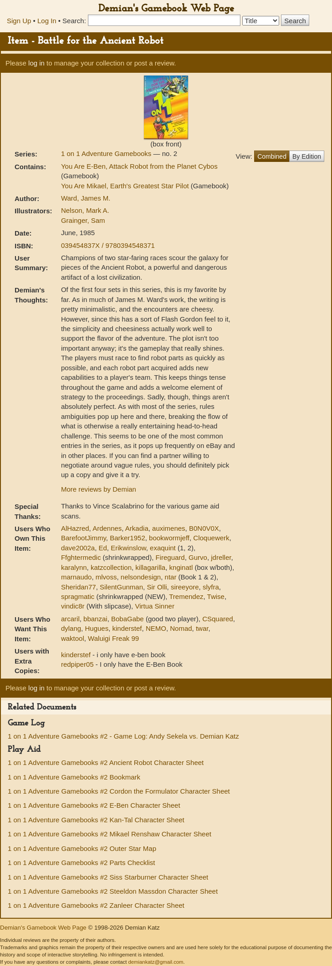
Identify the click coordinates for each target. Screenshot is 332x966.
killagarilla (150, 567)
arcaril (70, 619)
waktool (72, 638)
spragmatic (77, 596)
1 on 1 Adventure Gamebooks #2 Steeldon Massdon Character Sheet (113, 891)
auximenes (168, 528)
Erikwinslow (128, 548)
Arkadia (136, 528)
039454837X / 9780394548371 (108, 245)
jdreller (221, 557)
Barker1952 (127, 538)
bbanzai (95, 619)
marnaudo (76, 577)
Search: (74, 21)
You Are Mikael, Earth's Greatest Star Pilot (126, 186)
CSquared (217, 619)
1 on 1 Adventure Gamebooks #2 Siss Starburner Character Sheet (108, 877)
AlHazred (75, 528)
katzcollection (111, 567)
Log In (46, 21)
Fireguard (170, 557)
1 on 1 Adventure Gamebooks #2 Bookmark (74, 777)
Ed (103, 548)
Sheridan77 (78, 587)
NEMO (156, 628)
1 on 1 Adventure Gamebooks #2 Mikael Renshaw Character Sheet (109, 834)
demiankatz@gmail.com (155, 962)
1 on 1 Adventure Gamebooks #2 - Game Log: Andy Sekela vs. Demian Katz (123, 736)
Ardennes (107, 528)
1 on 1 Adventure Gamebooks (107, 153)
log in (36, 63)
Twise (216, 596)
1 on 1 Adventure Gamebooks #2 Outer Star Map (82, 848)
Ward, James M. (86, 198)
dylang (71, 628)
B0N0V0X (204, 528)
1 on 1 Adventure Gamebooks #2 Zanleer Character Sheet (96, 905)
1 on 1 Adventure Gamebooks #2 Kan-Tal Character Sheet (96, 820)
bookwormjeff (169, 538)
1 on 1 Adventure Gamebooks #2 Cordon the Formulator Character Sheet (119, 791)
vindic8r (73, 606)
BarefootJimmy (83, 538)
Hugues (96, 628)
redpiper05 (78, 664)
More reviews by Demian (98, 489)
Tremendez (186, 596)
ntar (171, 577)
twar (202, 628)
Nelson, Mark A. (85, 210)
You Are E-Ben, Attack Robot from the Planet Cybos (139, 166)
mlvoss (106, 577)
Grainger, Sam (83, 220)
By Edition (306, 156)
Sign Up (19, 21)
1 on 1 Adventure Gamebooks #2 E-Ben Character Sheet (94, 805)
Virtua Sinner (154, 606)
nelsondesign (141, 577)
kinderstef (127, 628)
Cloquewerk (211, 538)
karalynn (74, 567)
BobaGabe (127, 619)
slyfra (211, 587)
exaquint (163, 548)
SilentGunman (121, 587)
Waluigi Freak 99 (113, 638)
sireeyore (185, 587)
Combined (271, 156)
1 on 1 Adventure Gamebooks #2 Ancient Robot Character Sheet (106, 762)
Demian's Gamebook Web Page (166, 9)
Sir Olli (157, 587)
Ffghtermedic (81, 557)
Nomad (181, 628)
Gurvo (198, 557)
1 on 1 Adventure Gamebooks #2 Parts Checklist (81, 862)
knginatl (181, 567)
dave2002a (78, 548)
